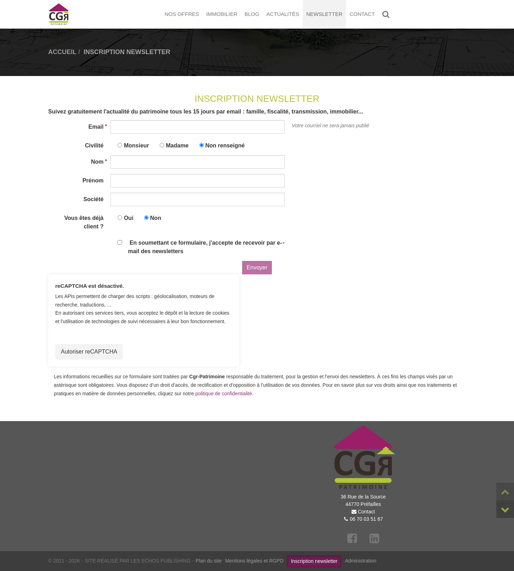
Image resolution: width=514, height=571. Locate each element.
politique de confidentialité (223, 393)
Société (94, 199)
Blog (252, 14)
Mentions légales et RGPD (254, 561)
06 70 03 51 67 (366, 519)
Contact (362, 14)
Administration (360, 561)
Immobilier (221, 14)
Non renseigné (225, 145)
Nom (97, 162)
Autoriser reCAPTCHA (89, 352)
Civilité (94, 145)
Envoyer (257, 267)
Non (155, 218)
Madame (177, 145)
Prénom (93, 180)
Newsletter (324, 14)
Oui (128, 218)
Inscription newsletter (314, 561)
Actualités (282, 14)
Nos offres (182, 14)
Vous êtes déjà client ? (84, 222)
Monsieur (136, 145)
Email (96, 127)
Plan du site (209, 561)
